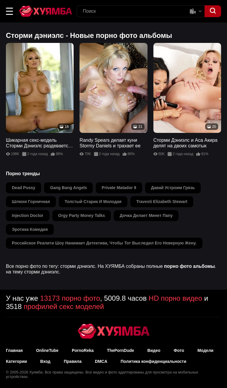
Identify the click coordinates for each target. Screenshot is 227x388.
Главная (14, 350)
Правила (73, 361)
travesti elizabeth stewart (161, 201)
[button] (9, 11)
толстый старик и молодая (93, 201)
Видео (153, 350)
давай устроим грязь (173, 187)
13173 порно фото (70, 298)
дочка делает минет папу (146, 215)
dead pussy (23, 187)
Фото (179, 350)
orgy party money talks (81, 215)
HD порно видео (175, 298)
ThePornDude (120, 350)
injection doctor (27, 215)
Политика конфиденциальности (153, 361)
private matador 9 (119, 187)
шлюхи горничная (31, 201)
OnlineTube (47, 350)
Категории (16, 361)
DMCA (101, 361)
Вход (45, 361)
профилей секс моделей (64, 306)
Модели (205, 350)
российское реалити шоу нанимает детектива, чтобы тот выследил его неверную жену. (104, 243)
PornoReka (83, 350)
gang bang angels (68, 187)
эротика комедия (30, 229)
